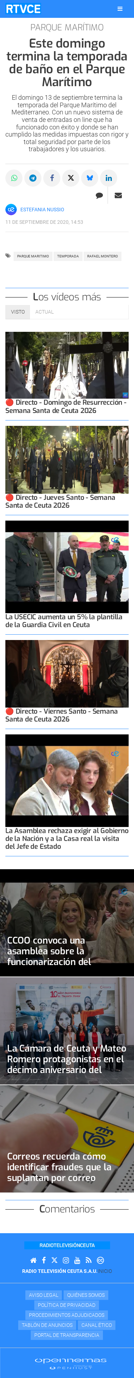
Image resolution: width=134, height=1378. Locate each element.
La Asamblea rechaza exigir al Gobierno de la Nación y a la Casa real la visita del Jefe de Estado (67, 838)
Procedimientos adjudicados (66, 1315)
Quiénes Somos (86, 1295)
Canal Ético (96, 1325)
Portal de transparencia (66, 1335)
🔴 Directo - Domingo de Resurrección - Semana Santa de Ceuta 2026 (65, 406)
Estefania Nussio (42, 209)
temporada (68, 256)
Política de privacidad (66, 1305)
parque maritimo (33, 256)
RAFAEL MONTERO (102, 256)
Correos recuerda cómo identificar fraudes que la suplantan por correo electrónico (59, 1172)
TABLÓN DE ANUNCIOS (47, 1325)
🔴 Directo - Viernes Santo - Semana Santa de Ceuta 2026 (61, 715)
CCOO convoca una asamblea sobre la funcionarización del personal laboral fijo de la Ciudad (60, 961)
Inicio (105, 1271)
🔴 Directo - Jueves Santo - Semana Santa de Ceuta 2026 (60, 501)
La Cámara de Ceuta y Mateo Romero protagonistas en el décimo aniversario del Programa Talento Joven (66, 1064)
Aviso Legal (43, 1295)
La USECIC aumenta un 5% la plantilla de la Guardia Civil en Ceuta (64, 620)
